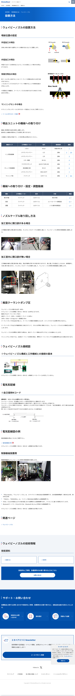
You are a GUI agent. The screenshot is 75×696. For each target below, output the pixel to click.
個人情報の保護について (32, 674)
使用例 (44, 560)
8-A (71, 176)
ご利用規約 (20, 674)
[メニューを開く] (73, 2)
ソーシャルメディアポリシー (60, 674)
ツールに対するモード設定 (10, 114)
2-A (71, 152)
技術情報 (8, 5)
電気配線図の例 (7, 443)
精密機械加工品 (15, 5)
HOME (2, 5)
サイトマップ (10, 674)
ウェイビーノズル (25, 12)
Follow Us (37, 667)
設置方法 (7, 560)
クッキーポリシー (68, 656)
